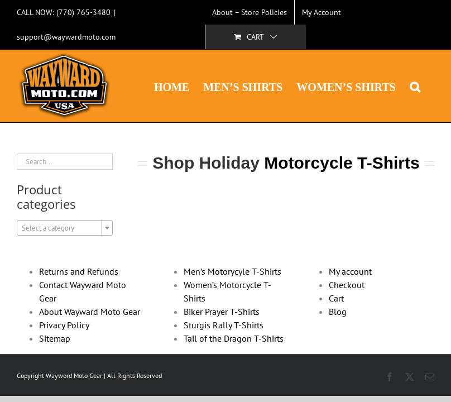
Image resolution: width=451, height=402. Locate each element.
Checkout (346, 284)
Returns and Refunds (78, 271)
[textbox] (64, 228)
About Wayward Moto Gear (89, 311)
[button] (415, 86)
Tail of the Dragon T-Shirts (234, 338)
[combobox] (65, 228)
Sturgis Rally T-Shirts (223, 325)
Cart (336, 298)
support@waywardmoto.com (66, 37)
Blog (338, 311)
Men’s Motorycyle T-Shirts (232, 271)
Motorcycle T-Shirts (341, 163)
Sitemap (54, 338)
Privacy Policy (64, 325)
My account (350, 271)
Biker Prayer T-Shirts (222, 311)
